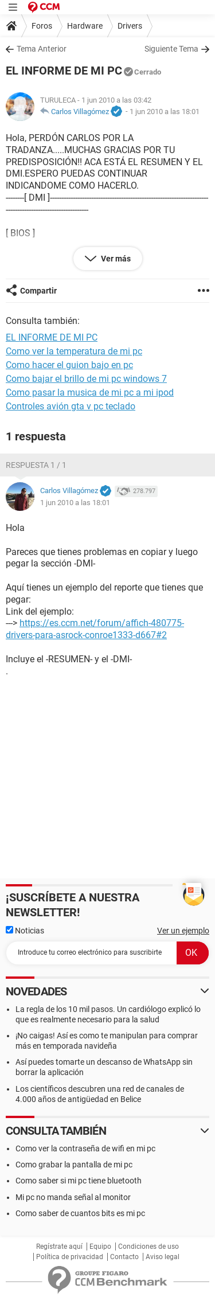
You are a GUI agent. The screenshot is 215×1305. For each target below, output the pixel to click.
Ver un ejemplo (183, 930)
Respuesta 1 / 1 (36, 465)
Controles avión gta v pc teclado (70, 406)
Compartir (38, 290)
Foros (42, 25)
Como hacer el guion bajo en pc (69, 365)
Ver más (115, 258)
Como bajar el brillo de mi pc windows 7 (86, 378)
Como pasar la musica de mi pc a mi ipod (90, 392)
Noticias (25, 930)
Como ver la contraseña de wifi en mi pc (85, 1148)
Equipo (100, 1247)
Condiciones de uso (148, 1247)
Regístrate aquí (59, 1247)
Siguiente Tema (171, 48)
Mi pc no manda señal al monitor (73, 1197)
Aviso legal (162, 1257)
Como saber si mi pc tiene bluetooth (78, 1180)
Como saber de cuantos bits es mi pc (80, 1213)
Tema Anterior (42, 48)
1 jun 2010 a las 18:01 (165, 111)
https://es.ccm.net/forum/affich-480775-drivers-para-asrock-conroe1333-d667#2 (95, 629)
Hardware (85, 25)
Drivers (130, 25)
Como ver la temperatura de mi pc (74, 351)
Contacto (124, 1257)
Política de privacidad (69, 1257)
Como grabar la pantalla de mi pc (73, 1164)
